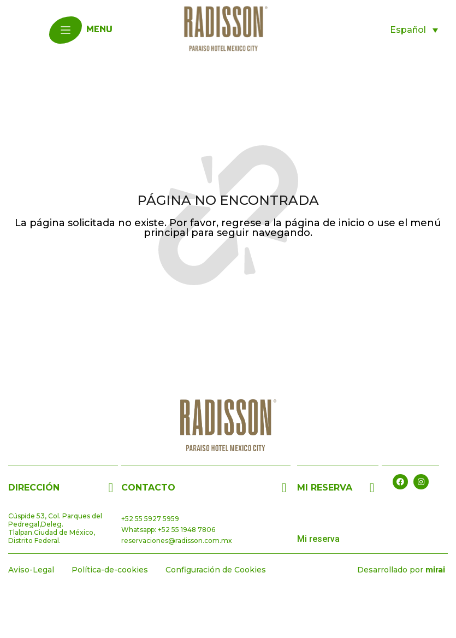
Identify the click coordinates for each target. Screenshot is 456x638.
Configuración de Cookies (215, 570)
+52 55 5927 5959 (150, 519)
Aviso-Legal (31, 570)
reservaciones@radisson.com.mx (176, 540)
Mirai (435, 570)
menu (99, 30)
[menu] (65, 30)
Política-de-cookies (110, 570)
